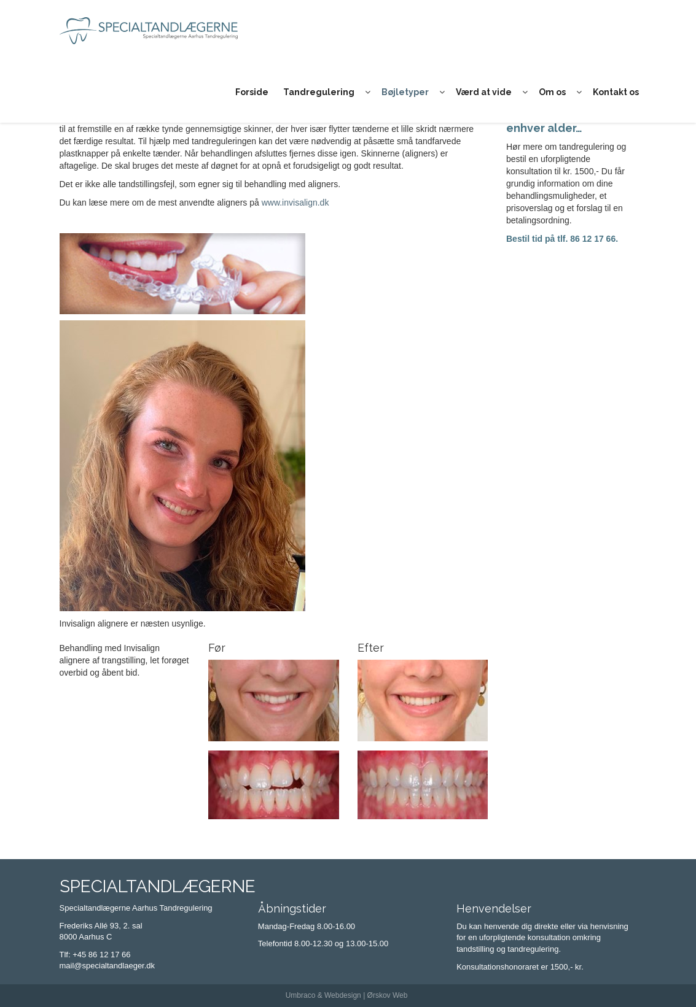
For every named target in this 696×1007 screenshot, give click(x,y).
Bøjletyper (405, 92)
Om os (552, 92)
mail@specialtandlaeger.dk (107, 965)
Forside (251, 92)
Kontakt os (616, 92)
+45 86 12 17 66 (101, 954)
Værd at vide (484, 92)
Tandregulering (318, 92)
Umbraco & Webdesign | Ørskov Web (347, 995)
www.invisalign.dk (295, 202)
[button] (368, 92)
